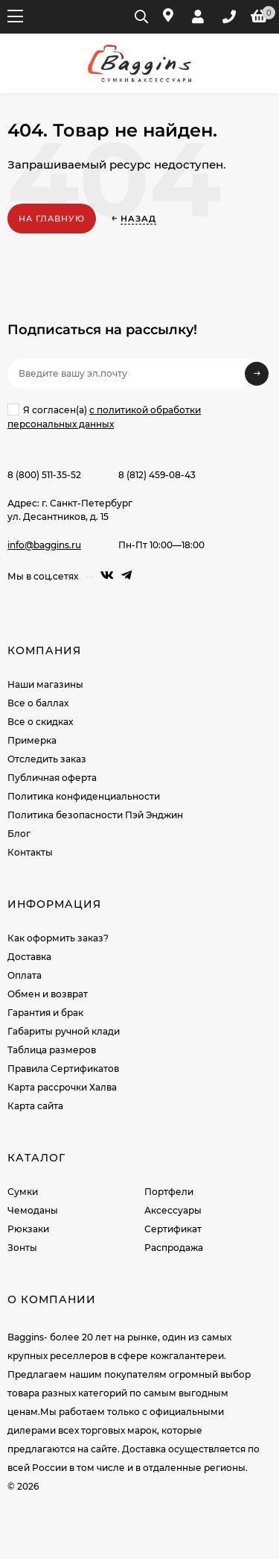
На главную (52, 218)
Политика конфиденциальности (83, 796)
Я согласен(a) (104, 417)
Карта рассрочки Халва (62, 1087)
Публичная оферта (52, 777)
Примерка (32, 740)
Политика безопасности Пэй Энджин (95, 815)
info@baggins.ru (44, 544)
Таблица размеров (51, 1049)
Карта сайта (35, 1105)
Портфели (168, 1191)
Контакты (30, 852)
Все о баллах (37, 703)
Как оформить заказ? (58, 938)
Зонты (22, 1247)
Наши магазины (45, 684)
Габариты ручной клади (63, 1031)
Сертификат (173, 1229)
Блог (19, 833)
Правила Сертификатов (63, 1068)
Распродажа (173, 1247)
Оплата (24, 975)
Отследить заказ (46, 759)
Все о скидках (40, 721)
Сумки (22, 1191)
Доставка (29, 956)
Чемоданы (32, 1210)
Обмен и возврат (47, 994)
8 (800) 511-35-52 (44, 474)
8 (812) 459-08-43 (157, 474)
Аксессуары (173, 1210)
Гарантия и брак (45, 1012)
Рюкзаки (28, 1229)
